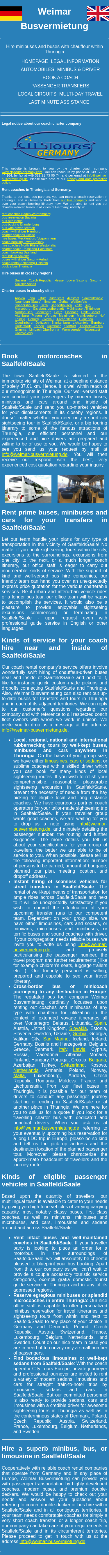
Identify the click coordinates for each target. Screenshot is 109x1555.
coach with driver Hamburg (21, 231)
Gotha (63, 301)
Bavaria (20, 280)
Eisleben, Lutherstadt (48, 308)
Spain (100, 1023)
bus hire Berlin (12, 221)
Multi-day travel (81, 93)
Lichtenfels (80, 322)
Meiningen (66, 315)
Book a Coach (60, 77)
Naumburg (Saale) (28, 301)
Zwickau (47, 319)
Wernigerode (71, 329)
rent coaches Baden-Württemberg (26, 214)
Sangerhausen (61, 305)
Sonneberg (43, 312)
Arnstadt (73, 298)
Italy (63, 1049)
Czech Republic (40, 280)
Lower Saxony (77, 280)
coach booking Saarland (19, 252)
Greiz (58, 312)
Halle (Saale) (90, 312)
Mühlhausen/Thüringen (83, 308)
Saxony (95, 280)
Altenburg (22, 315)
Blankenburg (60, 322)
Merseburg (22, 308)
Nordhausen (24, 312)
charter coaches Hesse (18, 235)
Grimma (20, 329)
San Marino (56, 1038)
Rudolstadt (56, 298)
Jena (31, 298)
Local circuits (37, 93)
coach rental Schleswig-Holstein (25, 263)
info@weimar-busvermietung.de (34, 454)
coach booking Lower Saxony (23, 242)
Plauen (37, 315)
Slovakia (78, 1028)
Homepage (35, 61)
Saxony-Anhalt (25, 284)
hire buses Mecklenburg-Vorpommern (29, 238)
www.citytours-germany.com (22, 172)
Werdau (50, 315)
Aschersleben (66, 319)
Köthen (39, 326)
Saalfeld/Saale (92, 298)
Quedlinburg (24, 322)
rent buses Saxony (15, 256)
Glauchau (86, 319)
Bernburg (98, 322)
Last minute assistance (58, 102)
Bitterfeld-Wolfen (91, 326)
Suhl (88, 305)
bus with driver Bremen (18, 228)
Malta (19, 1075)
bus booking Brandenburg (20, 224)
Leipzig (20, 319)
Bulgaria (97, 1059)
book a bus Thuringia (17, 266)
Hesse (59, 280)
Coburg (33, 319)
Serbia (79, 1033)
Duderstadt (23, 326)
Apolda (20, 298)
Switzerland (72, 1065)
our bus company (74, 200)
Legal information (75, 61)
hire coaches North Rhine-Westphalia (29, 245)
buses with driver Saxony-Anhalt (25, 259)
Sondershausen (26, 305)
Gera (44, 305)
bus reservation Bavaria (19, 217)
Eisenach (71, 312)
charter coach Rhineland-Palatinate (27, 249)
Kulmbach (54, 326)
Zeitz (78, 305)
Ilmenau (50, 301)
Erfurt (42, 298)
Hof (101, 315)
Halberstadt (91, 329)
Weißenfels (79, 301)
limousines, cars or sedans (72, 760)
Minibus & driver (78, 69)
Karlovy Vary (24, 333)
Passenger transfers (60, 85)
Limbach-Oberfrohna (44, 329)
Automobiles (37, 69)
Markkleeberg (87, 315)
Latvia (79, 1049)
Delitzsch (42, 322)
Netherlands (25, 1070)
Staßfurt (70, 326)
